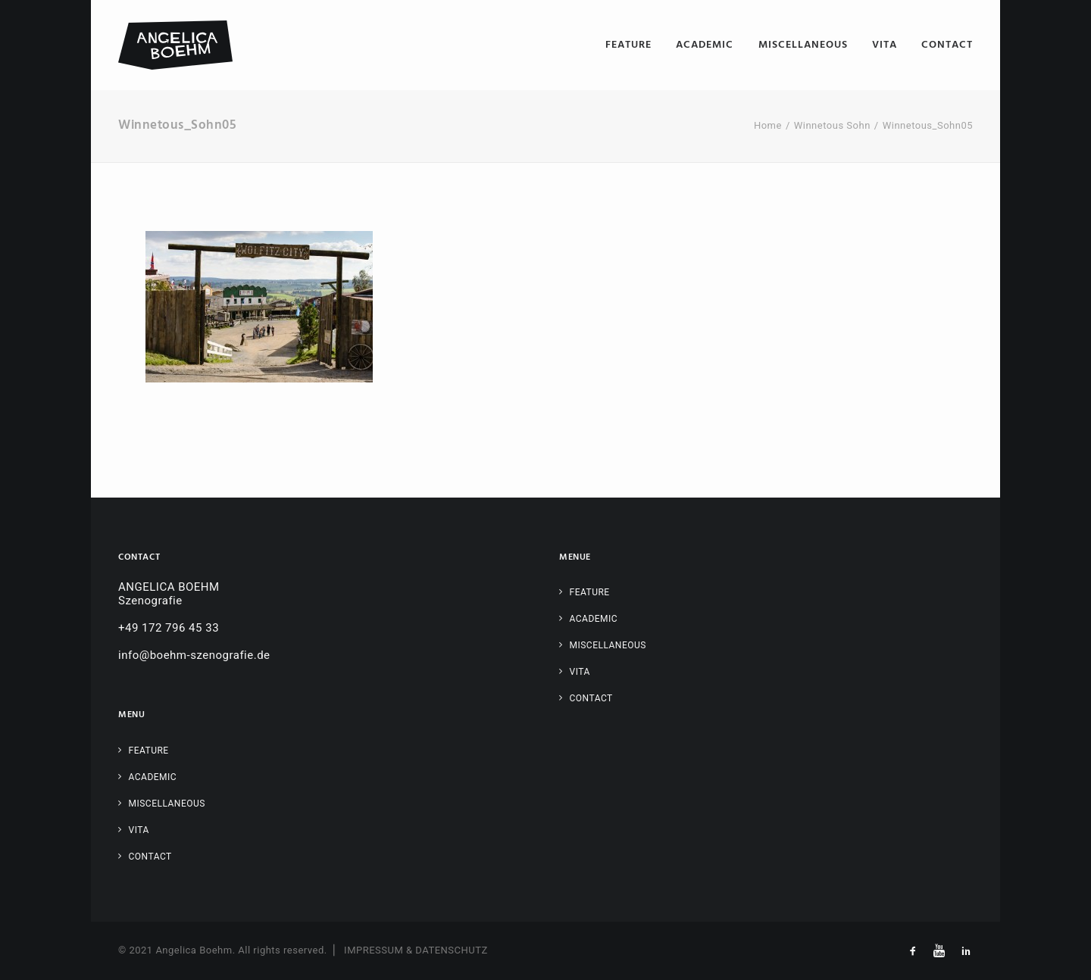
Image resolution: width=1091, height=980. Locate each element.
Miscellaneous (803, 45)
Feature (628, 45)
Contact (947, 45)
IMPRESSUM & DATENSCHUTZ (416, 950)
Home (768, 125)
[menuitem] (633, 45)
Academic (704, 45)
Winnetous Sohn (832, 125)
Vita (884, 45)
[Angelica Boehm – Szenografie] (175, 45)
